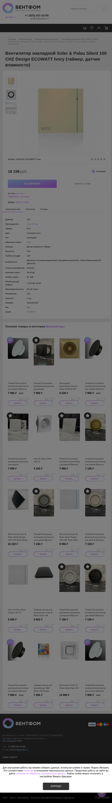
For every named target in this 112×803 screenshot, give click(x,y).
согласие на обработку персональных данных (41, 773)
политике (29, 770)
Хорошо (56, 786)
